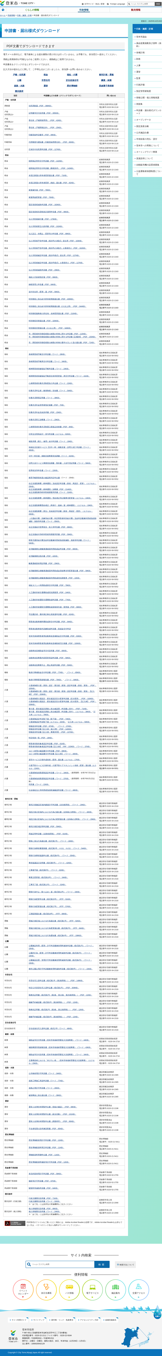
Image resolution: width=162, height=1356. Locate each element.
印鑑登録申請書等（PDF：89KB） (43, 135)
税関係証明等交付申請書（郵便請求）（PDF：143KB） (51, 168)
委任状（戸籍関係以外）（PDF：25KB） (45, 127)
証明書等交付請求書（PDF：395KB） (44, 113)
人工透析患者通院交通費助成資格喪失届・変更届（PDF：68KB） (56, 607)
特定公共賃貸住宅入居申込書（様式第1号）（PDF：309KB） (54, 988)
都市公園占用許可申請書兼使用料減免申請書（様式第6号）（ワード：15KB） (61, 969)
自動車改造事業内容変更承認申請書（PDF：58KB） (50, 658)
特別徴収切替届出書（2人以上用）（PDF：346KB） (50, 328)
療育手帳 (32, 478)
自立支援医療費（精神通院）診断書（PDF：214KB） (51, 489)
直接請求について (144, 158)
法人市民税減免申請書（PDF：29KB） (45, 270)
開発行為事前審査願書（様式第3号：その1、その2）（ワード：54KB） (58, 848)
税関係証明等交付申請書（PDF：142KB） (46, 161)
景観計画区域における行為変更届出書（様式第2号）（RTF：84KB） (57, 928)
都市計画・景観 (106, 75)
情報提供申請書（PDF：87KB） (42, 726)
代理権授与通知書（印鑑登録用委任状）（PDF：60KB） (52, 142)
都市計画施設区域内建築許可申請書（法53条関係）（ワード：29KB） (57, 805)
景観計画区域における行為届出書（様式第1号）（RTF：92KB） (55, 921)
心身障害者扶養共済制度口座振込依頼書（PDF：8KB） (51, 427)
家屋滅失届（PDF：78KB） (40, 190)
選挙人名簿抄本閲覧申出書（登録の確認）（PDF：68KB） (53, 1107)
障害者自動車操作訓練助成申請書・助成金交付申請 (50, 629)
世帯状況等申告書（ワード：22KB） (44, 470)
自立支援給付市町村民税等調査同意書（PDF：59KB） (51, 534)
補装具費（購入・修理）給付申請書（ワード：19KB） (51, 441)
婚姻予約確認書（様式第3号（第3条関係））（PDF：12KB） (54, 1017)
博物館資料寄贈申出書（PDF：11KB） (45, 1155)
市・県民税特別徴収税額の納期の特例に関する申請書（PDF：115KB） (58, 334)
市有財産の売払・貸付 (146, 139)
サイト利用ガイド (19, 1320)
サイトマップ (38, 1320)
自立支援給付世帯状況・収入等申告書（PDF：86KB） (51, 527)
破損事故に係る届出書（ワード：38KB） (45, 1095)
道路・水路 (19, 86)
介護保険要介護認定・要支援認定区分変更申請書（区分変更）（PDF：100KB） (62, 699)
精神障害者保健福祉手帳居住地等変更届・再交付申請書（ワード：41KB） (59, 376)
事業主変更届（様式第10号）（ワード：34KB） (48, 877)
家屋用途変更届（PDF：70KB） (42, 197)
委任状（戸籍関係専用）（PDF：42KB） (45, 120)
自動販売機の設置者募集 (147, 165)
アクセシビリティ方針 (89, 1320)
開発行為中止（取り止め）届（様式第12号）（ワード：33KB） (55, 892)
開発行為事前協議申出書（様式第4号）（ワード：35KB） (52, 855)
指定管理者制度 (143, 91)
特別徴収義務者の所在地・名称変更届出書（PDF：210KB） (53, 313)
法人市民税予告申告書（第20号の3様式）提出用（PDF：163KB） (56, 241)
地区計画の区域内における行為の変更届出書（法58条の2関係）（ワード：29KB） (63, 819)
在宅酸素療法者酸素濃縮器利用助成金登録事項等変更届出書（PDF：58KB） (60, 571)
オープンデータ (143, 120)
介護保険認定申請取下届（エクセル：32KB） (47, 722)
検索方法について (127, 1265)
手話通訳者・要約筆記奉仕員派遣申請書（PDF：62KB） (52, 614)
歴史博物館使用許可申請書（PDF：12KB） (46, 1140)
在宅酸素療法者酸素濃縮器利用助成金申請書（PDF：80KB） (54, 549)
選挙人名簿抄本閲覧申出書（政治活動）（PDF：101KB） (52, 1114)
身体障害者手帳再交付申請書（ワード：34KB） (48, 361)
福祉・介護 (72, 75)
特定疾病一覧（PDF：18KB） (41, 738)
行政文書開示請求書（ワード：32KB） (45, 1201)
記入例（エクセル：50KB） (79, 722)
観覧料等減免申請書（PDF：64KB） (44, 1188)
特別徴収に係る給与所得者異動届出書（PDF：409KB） (51, 299)
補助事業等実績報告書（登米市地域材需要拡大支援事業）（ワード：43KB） (60, 1047)
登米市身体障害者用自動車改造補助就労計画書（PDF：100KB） (55, 643)
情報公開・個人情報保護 (147, 98)
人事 (138, 65)
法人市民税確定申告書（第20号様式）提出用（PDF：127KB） (54, 255)
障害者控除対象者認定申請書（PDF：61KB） (47, 744)
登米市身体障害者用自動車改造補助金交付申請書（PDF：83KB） (56, 636)
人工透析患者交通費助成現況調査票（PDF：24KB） (50, 592)
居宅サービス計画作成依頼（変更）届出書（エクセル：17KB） (55, 760)
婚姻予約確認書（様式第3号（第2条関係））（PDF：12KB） (54, 1002)
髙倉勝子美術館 (106, 86)
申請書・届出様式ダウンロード (148, 111)
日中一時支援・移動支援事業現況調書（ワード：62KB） (52, 456)
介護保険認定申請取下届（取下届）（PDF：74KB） (50, 719)
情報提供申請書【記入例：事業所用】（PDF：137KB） (51, 732)
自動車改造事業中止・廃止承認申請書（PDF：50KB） (51, 665)
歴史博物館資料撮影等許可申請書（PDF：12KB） (49, 1162)
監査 (138, 78)
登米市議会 (141, 37)
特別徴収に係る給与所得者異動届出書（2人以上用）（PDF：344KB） (57, 306)
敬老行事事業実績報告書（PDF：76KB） (45, 680)
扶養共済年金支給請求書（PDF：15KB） (45, 412)
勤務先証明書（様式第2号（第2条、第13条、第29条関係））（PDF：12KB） (60, 995)
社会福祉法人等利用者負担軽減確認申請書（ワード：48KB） (54, 790)
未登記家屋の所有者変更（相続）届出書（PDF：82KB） (52, 183)
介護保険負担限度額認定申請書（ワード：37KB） (49, 778)
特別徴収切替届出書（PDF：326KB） (44, 321)
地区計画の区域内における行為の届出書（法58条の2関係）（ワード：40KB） (61, 812)
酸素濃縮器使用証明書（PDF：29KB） (45, 563)
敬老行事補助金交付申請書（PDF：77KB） (46, 672)
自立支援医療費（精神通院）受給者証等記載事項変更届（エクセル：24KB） (60, 498)
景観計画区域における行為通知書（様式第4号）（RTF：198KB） (56, 935)
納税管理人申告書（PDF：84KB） (43, 284)
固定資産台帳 (142, 126)
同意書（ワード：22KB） (39, 784)
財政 (138, 59)
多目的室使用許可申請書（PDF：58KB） (45, 1174)
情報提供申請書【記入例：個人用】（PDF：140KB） (51, 729)
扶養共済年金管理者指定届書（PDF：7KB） (47, 405)
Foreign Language (117, 4)
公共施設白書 (142, 133)
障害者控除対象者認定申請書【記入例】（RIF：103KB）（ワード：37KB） (60, 746)
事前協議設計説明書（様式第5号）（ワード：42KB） (51, 863)
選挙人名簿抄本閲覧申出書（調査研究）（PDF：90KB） (52, 1121)
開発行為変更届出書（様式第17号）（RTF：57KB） (50, 906)
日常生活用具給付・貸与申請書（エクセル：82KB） (50, 434)
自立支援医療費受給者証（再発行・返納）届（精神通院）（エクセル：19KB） (61, 505)
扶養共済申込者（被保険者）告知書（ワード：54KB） (51, 391)
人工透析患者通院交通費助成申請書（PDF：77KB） (50, 600)
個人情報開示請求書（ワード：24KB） (45, 1211)
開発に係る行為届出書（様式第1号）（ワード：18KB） (51, 841)
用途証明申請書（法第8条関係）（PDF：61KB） (49, 834)
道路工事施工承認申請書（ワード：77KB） (46, 1081)
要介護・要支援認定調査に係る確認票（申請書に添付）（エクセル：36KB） (60, 712)
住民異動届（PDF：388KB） (41, 106)
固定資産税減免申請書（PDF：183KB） (45, 205)
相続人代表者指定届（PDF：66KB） (44, 277)
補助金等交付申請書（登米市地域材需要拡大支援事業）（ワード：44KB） (59, 1040)
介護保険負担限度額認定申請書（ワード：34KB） (49, 773)
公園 (19, 80)
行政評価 (140, 85)
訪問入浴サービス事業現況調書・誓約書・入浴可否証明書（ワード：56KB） (60, 463)
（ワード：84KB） (72, 680)
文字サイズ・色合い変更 (94, 4)
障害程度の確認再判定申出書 (48, 478)
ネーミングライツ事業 (146, 152)
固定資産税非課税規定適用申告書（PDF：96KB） (49, 212)
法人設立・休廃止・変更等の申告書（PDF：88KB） (50, 234)
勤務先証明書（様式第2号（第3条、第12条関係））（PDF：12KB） (57, 1010)
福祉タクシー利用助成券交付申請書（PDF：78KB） (50, 585)
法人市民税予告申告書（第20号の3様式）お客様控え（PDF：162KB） (58, 248)
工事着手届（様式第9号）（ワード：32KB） (47, 870)
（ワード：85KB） (74, 672)
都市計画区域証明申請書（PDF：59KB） (45, 826)
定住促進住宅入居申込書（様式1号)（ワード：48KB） (51, 1028)
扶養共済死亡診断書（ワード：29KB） (45, 420)
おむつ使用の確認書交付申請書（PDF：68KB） (48, 751)
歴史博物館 (72, 86)
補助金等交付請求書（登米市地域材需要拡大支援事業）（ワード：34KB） (59, 1054)
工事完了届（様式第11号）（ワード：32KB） (47, 885)
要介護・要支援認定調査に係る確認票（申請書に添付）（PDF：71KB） (58, 709)
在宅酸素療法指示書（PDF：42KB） (44, 556)
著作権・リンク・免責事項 (62, 1320)
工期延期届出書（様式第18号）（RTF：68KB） (48, 914)
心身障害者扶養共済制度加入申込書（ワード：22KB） (51, 383)
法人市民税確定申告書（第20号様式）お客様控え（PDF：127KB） (56, 263)
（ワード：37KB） (64, 726)
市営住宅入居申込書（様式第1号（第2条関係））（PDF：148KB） (56, 980)
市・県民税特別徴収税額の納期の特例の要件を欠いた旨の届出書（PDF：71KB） (62, 342)
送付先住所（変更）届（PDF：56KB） (45, 292)
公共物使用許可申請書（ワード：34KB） (45, 1073)
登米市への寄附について (147, 145)
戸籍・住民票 (19, 75)
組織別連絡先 (110, 1320)
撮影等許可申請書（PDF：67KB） (43, 1181)
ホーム (2, 15)
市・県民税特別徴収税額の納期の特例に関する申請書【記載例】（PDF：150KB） (62, 337)
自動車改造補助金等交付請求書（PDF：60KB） (48, 651)
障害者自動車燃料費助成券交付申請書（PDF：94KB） (51, 622)
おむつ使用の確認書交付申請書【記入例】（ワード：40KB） (54, 754)
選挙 (46, 86)
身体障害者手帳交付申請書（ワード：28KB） (47, 354)
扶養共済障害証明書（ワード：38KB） (45, 398)
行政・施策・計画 (24, 15)
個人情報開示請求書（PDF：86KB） (44, 1209)
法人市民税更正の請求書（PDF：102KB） (46, 226)
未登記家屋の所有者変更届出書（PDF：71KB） (48, 175)
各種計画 (140, 52)
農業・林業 (106, 80)
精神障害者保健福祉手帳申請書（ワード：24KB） (49, 369)
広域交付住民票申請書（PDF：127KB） (45, 149)
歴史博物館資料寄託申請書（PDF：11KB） (46, 1147)
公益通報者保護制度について (148, 172)
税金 (46, 75)
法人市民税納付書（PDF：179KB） (43, 219)
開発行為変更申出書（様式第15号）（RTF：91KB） (50, 899)
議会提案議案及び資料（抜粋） (148, 44)
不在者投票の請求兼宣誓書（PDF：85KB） (46, 1129)
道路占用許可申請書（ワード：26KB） (45, 1088)
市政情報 (11, 15)
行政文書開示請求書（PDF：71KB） (44, 1198)
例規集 (139, 104)
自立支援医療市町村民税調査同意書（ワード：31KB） (51, 492)
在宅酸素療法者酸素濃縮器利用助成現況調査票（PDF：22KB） (55, 578)
